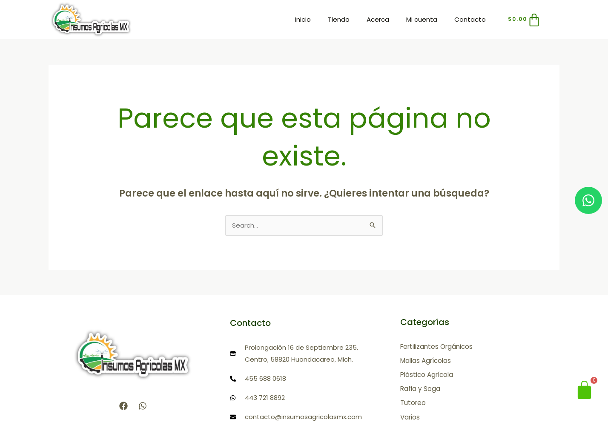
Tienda (339, 19)
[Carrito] (525, 20)
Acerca (378, 19)
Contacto (470, 19)
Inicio (303, 19)
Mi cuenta (421, 19)
